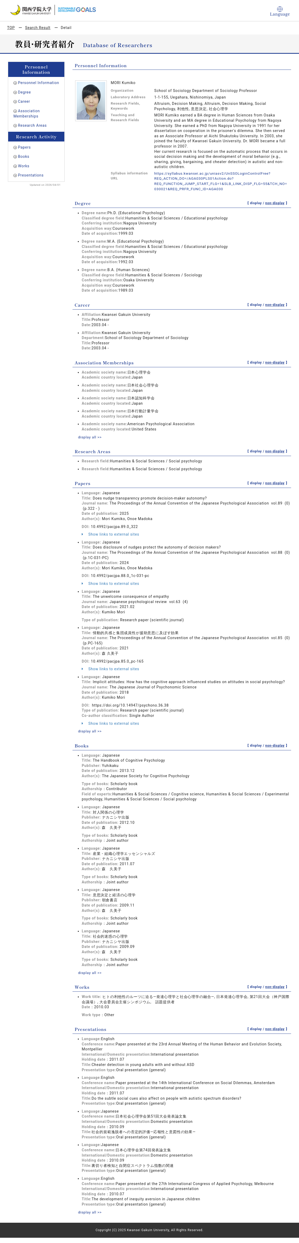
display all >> (90, 437)
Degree (24, 92)
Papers (24, 147)
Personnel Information (38, 83)
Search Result (37, 28)
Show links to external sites (110, 534)
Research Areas (32, 125)
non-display (274, 203)
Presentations (31, 175)
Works (23, 166)
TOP (11, 28)
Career (24, 101)
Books (23, 156)
